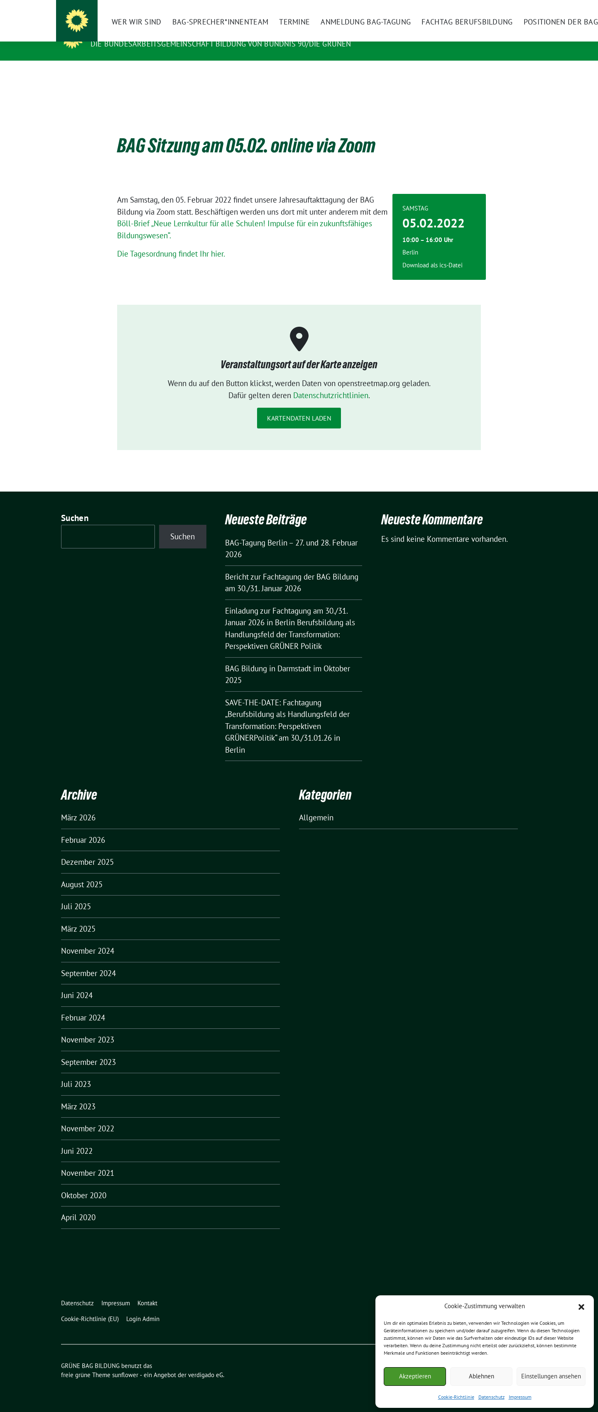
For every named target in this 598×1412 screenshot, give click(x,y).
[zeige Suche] (522, 7)
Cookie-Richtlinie (456, 1397)
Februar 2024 (83, 1005)
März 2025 (78, 916)
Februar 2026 (83, 827)
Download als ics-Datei (432, 252)
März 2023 (78, 1094)
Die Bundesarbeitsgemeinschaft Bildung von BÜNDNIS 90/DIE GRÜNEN (221, 44)
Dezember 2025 (87, 849)
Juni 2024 (77, 982)
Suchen (74, 505)
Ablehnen (481, 1376)
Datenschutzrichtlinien (330, 382)
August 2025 (82, 871)
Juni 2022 (77, 1138)
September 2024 (88, 960)
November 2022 (87, 1116)
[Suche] (510, 7)
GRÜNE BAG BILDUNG (133, 32)
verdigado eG (205, 1362)
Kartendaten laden (299, 405)
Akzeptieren (415, 1376)
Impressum (520, 1397)
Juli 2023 (76, 1071)
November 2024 (87, 938)
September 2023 (88, 1049)
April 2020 (78, 1204)
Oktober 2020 (83, 1182)
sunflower (125, 1362)
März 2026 (78, 805)
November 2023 (87, 1027)
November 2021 (87, 1160)
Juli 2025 (76, 893)
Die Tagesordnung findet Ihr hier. (171, 241)
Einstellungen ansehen (551, 1376)
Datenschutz (491, 1397)
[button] (581, 1306)
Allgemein (316, 805)
